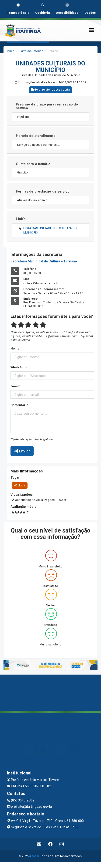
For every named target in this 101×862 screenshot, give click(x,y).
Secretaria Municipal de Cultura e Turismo (43, 261)
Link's (21, 219)
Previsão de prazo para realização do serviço (47, 106)
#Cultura (19, 485)
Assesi (34, 856)
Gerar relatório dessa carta (50, 89)
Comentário (19, 405)
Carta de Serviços (31, 51)
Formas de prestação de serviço (43, 191)
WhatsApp (17, 367)
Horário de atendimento (36, 136)
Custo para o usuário (33, 164)
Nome (14, 348)
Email (14, 386)
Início (10, 51)
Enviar (22, 451)
